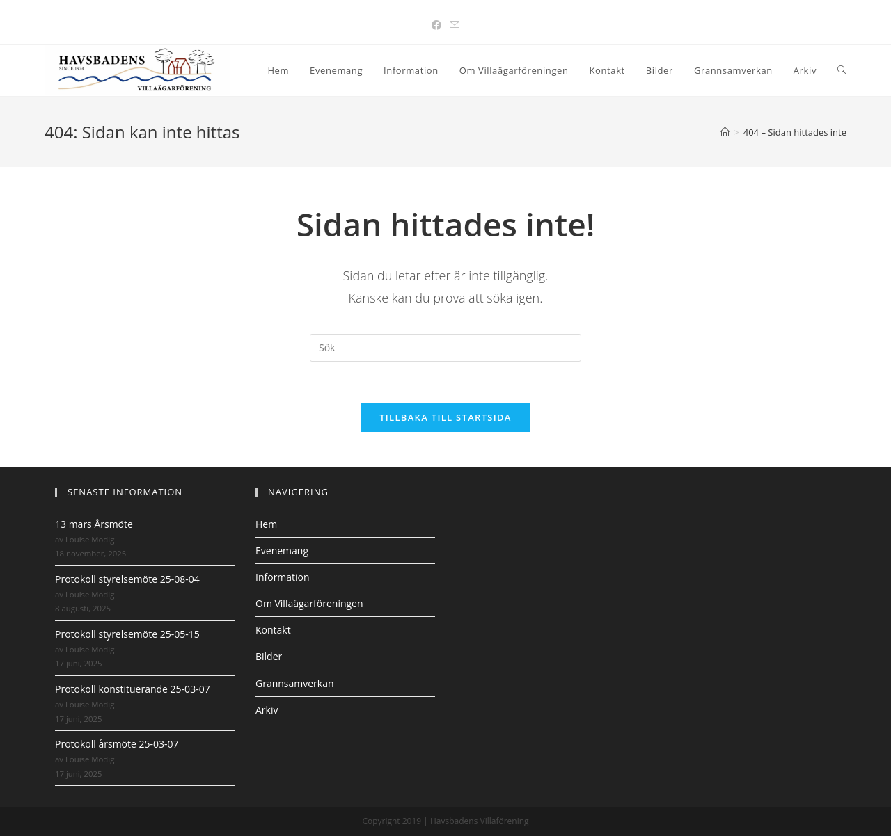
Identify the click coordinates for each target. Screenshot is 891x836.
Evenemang (281, 550)
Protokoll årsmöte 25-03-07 (117, 743)
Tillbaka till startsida (445, 417)
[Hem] (725, 132)
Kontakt (273, 629)
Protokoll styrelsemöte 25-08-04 (127, 579)
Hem (266, 524)
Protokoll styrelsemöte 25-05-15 (127, 634)
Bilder (268, 656)
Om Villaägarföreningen (309, 603)
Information (282, 577)
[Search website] (842, 70)
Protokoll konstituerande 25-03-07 (132, 689)
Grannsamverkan (294, 683)
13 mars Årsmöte (94, 524)
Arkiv (266, 709)
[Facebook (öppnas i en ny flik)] (436, 24)
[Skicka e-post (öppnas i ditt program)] (455, 24)
